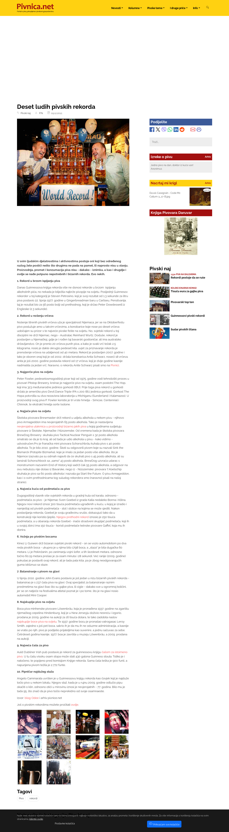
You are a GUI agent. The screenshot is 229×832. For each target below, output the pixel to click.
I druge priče (177, 8)
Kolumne (134, 8)
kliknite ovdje (36, 819)
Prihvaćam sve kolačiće (164, 824)
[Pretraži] (207, 8)
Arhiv (208, 156)
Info (195, 8)
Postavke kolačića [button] (65, 823)
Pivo (21, 798)
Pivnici (115, 365)
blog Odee (32, 697)
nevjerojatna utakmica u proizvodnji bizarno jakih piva (52, 426)
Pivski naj (25, 113)
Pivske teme (154, 8)
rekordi (33, 798)
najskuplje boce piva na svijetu (37, 621)
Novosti (116, 8)
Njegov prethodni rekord (72, 517)
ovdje (74, 704)
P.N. (40, 113)
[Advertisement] (114, 80)
